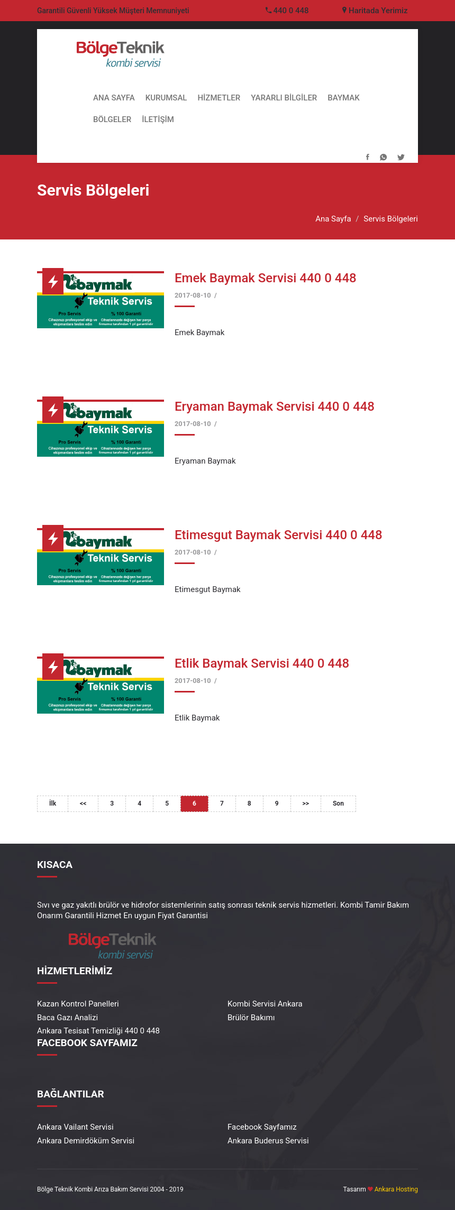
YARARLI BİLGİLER (284, 98)
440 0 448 (290, 10)
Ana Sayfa (333, 219)
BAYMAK (343, 98)
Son (338, 803)
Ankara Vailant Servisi (75, 1127)
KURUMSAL (166, 98)
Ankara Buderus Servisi (268, 1141)
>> (306, 803)
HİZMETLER (218, 98)
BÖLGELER (112, 119)
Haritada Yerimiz (374, 10)
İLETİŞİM (158, 119)
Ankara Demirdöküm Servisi (85, 1141)
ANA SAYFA (114, 98)
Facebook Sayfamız (262, 1127)
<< (83, 803)
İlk (52, 803)
